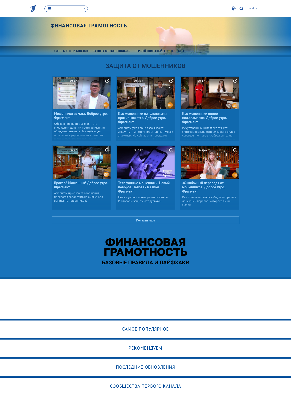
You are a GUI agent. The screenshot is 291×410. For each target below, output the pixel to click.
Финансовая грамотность (89, 26)
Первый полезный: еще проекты (159, 51)
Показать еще (145, 220)
